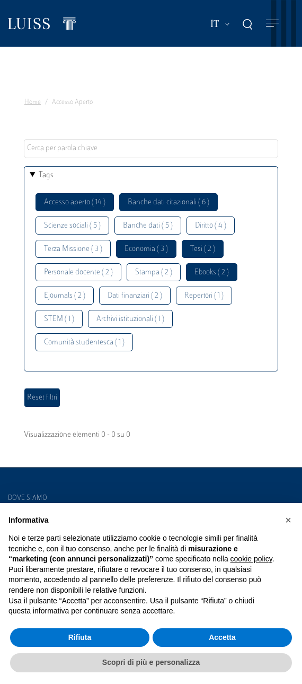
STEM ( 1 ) (59, 319)
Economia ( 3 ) (146, 249)
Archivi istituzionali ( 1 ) (130, 319)
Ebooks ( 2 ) (211, 272)
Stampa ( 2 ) (153, 272)
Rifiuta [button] (80, 637)
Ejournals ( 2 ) (64, 296)
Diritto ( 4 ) (210, 226)
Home (32, 102)
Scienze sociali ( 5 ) (72, 226)
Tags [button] (46, 175)
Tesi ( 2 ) (202, 249)
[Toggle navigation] (272, 24)
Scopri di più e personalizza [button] (151, 662)
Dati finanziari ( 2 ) (135, 296)
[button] (288, 520)
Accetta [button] (222, 637)
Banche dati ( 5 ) (148, 226)
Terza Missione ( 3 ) (73, 249)
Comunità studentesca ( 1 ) (84, 343)
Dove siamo (27, 498)
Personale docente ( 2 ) (78, 272)
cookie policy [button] (251, 559)
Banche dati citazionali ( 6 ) (168, 202)
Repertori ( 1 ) (204, 296)
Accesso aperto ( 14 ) (74, 202)
